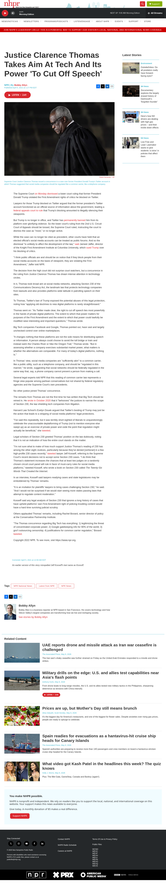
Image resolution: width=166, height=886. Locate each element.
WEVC (95, 857)
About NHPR (102, 27)
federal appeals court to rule (28, 216)
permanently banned (74, 226)
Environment (146, 69)
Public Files (97, 850)
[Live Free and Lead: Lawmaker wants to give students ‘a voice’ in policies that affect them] (130, 148)
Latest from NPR (46, 592)
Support (157, 7)
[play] (5, 19)
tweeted (46, 436)
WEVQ (95, 870)
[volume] (13, 19)
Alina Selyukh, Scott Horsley (53, 719)
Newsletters (31, 27)
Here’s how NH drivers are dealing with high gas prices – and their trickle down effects (150, 128)
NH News (145, 92)
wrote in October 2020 (39, 406)
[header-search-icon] (143, 7)
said (77, 250)
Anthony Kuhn (48, 688)
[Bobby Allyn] (10, 618)
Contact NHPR (64, 845)
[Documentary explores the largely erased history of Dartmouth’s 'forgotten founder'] (130, 97)
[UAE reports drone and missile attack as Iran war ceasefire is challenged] (22, 658)
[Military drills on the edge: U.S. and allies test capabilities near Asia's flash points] (22, 686)
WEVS (95, 872)
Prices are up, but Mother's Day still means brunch (89, 714)
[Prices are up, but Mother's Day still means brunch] (22, 722)
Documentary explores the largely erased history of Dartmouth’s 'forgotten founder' (150, 102)
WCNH (95, 855)
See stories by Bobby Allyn (33, 622)
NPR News (66, 592)
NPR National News (23, 592)
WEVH (95, 861)
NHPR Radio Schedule (67, 851)
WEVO (95, 868)
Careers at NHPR (65, 857)
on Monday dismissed (46, 199)
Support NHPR (20, 821)
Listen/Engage (82, 27)
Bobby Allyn (20, 91)
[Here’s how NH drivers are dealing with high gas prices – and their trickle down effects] (130, 122)
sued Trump (92, 253)
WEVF (95, 859)
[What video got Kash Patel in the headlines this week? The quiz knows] (22, 777)
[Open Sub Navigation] (20, 27)
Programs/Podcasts (56, 27)
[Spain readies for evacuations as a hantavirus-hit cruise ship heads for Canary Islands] (22, 749)
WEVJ (95, 863)
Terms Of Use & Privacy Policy (104, 845)
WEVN (95, 865)
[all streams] (155, 19)
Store (147, 27)
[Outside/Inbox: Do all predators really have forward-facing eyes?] (130, 74)
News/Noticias (10, 27)
